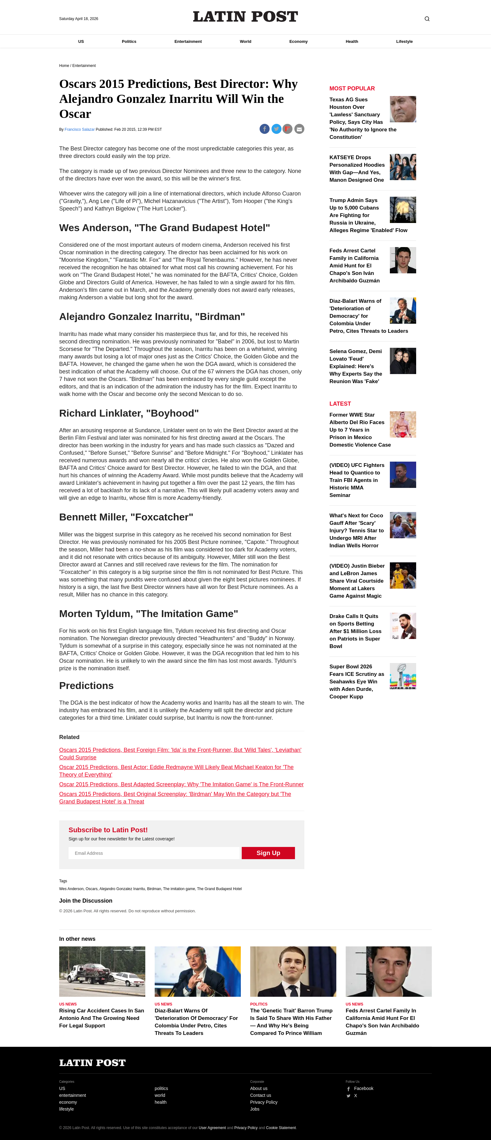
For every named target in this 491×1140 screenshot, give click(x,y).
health (161, 1102)
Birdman (154, 889)
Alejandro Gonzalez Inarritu (122, 889)
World (245, 41)
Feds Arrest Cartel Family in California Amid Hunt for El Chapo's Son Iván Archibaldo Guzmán (354, 266)
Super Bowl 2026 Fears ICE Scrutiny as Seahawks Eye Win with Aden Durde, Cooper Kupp (356, 682)
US (81, 41)
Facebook (363, 1088)
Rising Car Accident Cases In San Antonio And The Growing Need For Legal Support (101, 1018)
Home (64, 65)
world (160, 1095)
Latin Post (245, 16)
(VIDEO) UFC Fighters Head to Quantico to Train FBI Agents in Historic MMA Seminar (357, 480)
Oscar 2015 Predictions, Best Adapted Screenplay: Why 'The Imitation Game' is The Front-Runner (181, 784)
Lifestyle (404, 41)
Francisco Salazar (80, 129)
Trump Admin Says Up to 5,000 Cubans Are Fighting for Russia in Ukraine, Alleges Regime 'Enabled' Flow (368, 215)
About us (258, 1088)
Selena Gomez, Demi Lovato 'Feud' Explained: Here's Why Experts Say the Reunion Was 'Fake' (355, 366)
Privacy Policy (263, 1102)
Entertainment (188, 41)
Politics (129, 41)
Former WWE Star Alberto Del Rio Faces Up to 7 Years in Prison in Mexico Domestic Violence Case (360, 430)
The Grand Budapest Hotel (219, 889)
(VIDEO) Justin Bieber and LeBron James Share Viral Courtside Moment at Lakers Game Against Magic (357, 581)
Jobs (255, 1109)
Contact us (260, 1095)
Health (352, 41)
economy (68, 1102)
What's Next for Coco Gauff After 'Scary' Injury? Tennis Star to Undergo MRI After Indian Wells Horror (356, 531)
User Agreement (212, 1128)
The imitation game (179, 889)
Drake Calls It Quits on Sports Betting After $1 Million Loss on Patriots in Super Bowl (355, 631)
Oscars (92, 889)
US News (68, 1004)
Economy (298, 41)
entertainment (72, 1095)
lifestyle (66, 1109)
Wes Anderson (71, 889)
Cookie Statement (281, 1128)
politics (161, 1088)
